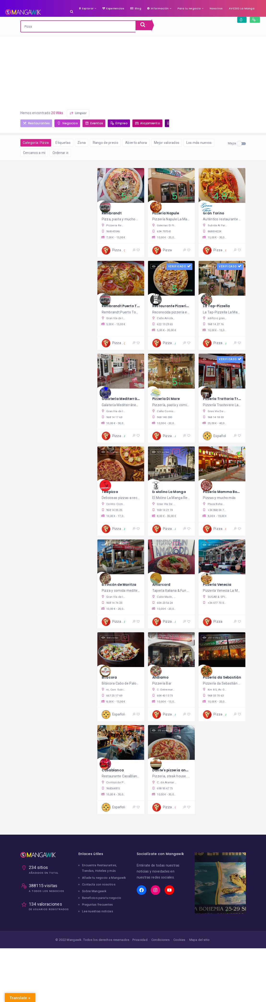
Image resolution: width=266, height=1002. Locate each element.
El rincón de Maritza (122, 601)
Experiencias (113, 8)
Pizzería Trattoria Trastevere (232, 408)
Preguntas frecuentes (97, 933)
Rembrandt (113, 215)
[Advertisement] (133, 72)
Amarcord (162, 601)
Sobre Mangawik (94, 920)
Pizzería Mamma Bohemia (229, 504)
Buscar (149, 26)
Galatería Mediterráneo (126, 408)
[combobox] (78, 26)
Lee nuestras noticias (97, 940)
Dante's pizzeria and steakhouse (185, 794)
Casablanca (114, 794)
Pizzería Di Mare (168, 408)
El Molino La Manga (171, 504)
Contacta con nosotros (98, 913)
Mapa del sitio (199, 968)
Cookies (179, 968)
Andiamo (161, 697)
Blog (135, 8)
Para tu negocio (189, 8)
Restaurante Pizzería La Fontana (185, 312)
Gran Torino (215, 215)
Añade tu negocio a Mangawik (104, 906)
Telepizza (111, 504)
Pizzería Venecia (219, 601)
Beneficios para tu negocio (101, 926)
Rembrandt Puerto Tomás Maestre (137, 312)
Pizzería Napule (168, 215)
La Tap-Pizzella (218, 312)
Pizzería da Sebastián (225, 697)
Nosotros (216, 8)
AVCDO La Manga (241, 8)
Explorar (86, 8)
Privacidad (140, 968)
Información (158, 8)
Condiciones (160, 968)
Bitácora (110, 697)
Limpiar (78, 115)
